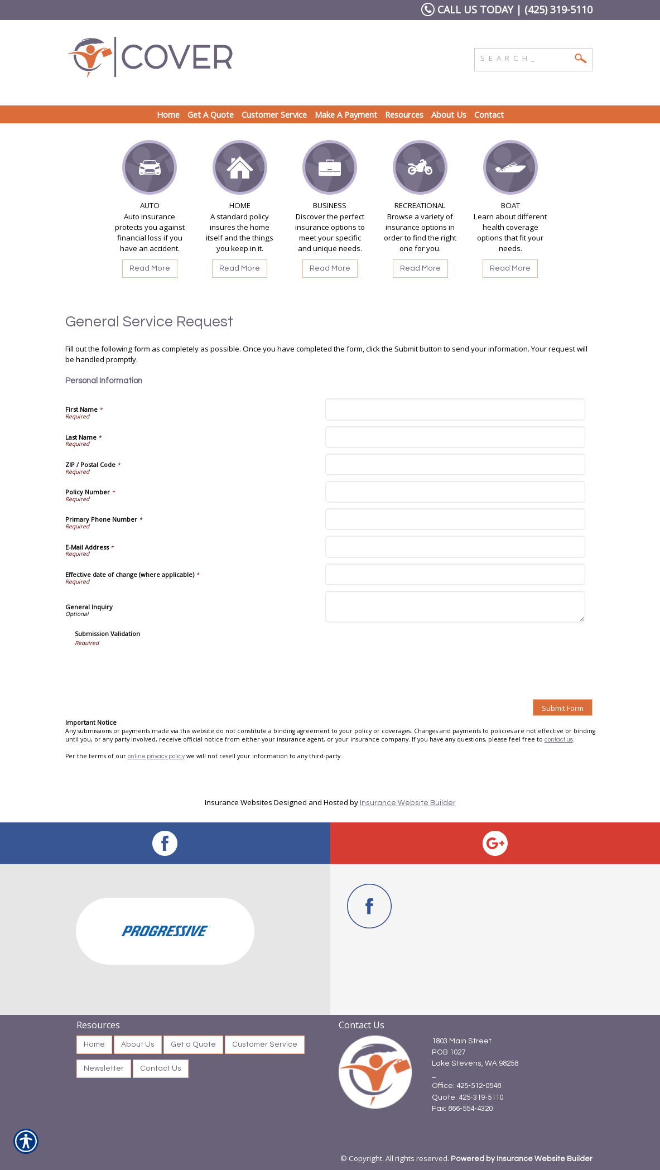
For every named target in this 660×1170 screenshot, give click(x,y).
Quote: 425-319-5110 (467, 1097)
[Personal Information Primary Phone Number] (455, 519)
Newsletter (104, 1068)
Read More (149, 268)
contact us (559, 739)
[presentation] (159, 669)
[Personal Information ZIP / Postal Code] (455, 464)
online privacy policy (156, 756)
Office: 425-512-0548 (466, 1086)
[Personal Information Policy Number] (455, 492)
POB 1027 (448, 1052)
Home (94, 1044)
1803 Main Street (462, 1041)
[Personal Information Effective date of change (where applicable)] (455, 574)
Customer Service (264, 1044)
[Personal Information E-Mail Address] (455, 546)
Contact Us (160, 1068)
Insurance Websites (238, 802)
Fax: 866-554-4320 (462, 1109)
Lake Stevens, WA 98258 (475, 1063)
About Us (138, 1044)
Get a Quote (193, 1044)
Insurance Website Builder (408, 803)
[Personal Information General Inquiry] (455, 607)
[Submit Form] (562, 707)
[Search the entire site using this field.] (525, 56)
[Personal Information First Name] (455, 409)
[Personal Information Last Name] (455, 437)
